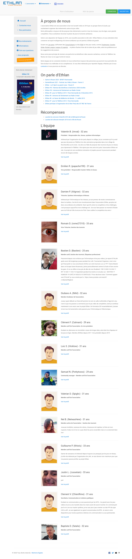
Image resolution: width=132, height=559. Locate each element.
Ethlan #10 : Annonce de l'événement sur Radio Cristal (62, 90)
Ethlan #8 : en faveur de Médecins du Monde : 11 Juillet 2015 (65, 98)
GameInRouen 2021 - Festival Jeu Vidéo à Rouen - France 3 (64, 82)
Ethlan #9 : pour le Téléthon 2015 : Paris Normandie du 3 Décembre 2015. (69, 93)
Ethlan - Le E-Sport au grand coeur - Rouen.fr (59, 85)
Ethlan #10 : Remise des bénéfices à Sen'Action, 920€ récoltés (65, 88)
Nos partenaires (24, 30)
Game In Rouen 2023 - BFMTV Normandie (58, 80)
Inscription (124, 11)
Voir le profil (65, 157)
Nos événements (24, 41)
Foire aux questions (25, 50)
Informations (23, 46)
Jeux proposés (23, 55)
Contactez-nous (24, 25)
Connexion (112, 11)
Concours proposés (24, 60)
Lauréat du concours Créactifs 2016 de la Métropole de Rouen (65, 117)
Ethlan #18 (25, 74)
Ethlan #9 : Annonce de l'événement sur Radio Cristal (62, 95)
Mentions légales (37, 553)
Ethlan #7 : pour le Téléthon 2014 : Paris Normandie (62, 101)
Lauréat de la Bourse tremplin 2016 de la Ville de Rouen (63, 119)
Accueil (21, 21)
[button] (45, 3)
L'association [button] (30, 3)
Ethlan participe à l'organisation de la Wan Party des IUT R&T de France (68, 103)
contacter (44, 66)
